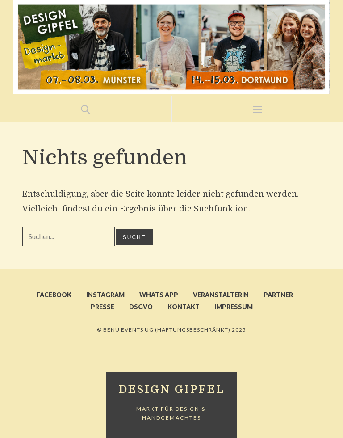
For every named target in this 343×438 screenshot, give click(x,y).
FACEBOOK (54, 295)
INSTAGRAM (105, 295)
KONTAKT (183, 307)
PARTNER (278, 295)
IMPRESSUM (233, 307)
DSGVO (141, 307)
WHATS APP (158, 295)
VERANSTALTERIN (221, 295)
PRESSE (102, 307)
